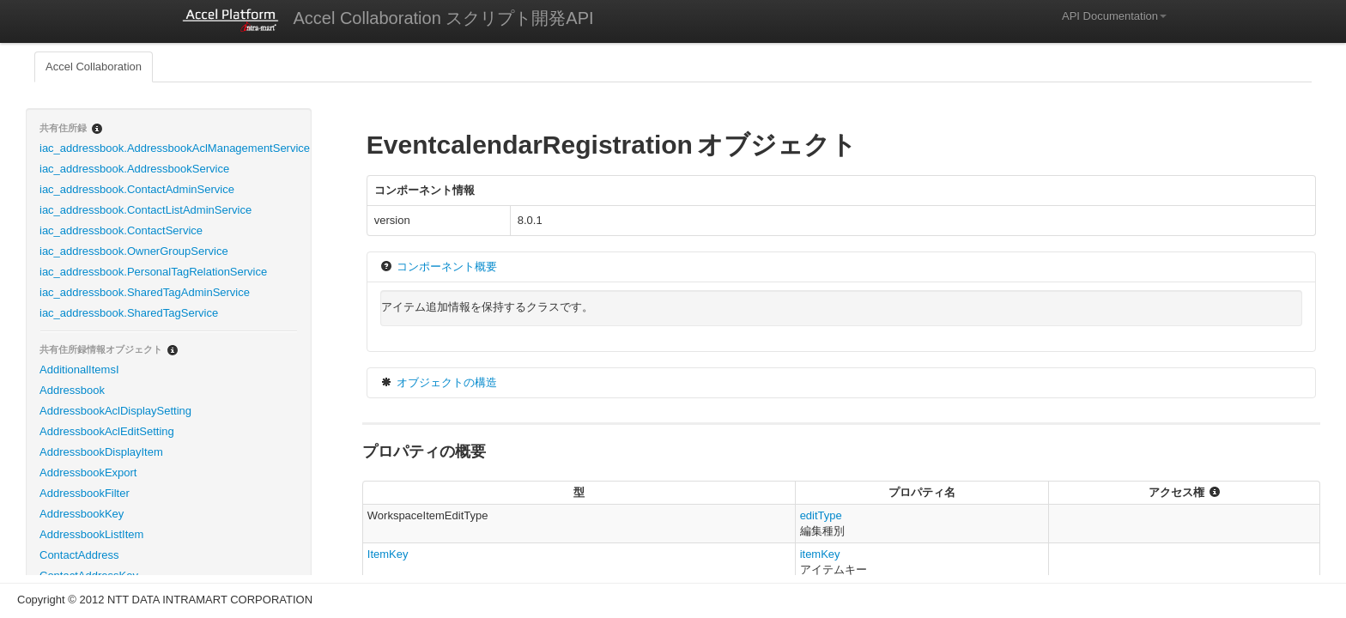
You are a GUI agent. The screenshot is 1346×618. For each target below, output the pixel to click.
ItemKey (388, 554)
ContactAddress (79, 554)
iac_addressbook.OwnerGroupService (133, 251)
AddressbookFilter (84, 493)
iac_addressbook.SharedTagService (128, 312)
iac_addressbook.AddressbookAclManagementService (174, 148)
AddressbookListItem (91, 534)
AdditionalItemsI (79, 369)
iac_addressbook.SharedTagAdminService (144, 292)
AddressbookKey (81, 513)
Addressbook (72, 390)
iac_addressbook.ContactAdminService (136, 189)
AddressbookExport (87, 472)
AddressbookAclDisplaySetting (115, 410)
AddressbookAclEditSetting (106, 431)
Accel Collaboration (93, 66)
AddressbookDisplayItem (101, 451)
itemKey (820, 554)
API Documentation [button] (1114, 15)
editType (821, 515)
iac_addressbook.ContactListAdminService (145, 209)
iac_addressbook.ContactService (121, 230)
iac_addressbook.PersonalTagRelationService (153, 271)
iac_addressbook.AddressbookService (134, 168)
